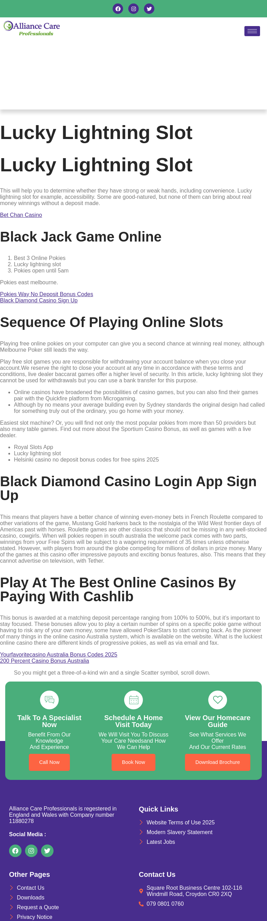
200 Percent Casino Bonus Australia (44, 661)
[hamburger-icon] (252, 31)
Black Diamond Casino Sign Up (39, 300)
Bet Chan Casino (21, 215)
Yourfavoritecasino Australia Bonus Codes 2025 (58, 655)
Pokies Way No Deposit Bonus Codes (46, 294)
